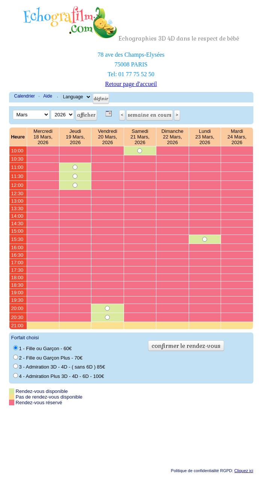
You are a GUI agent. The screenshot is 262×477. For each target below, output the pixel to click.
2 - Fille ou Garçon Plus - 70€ (48, 358)
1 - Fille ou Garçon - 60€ (42, 348)
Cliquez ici (243, 470)
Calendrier (24, 96)
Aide (47, 96)
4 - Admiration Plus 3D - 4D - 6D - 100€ (58, 376)
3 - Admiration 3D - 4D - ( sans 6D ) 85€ (59, 367)
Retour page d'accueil (131, 84)
